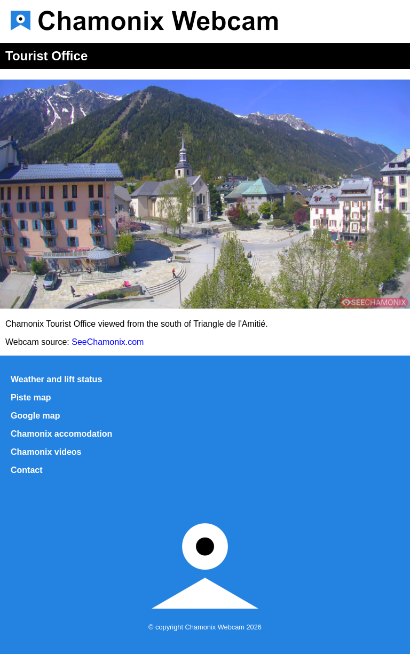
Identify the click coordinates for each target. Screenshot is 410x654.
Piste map (31, 397)
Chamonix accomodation (61, 433)
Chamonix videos (46, 451)
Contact (27, 470)
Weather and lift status (56, 379)
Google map (35, 415)
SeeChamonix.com (108, 341)
